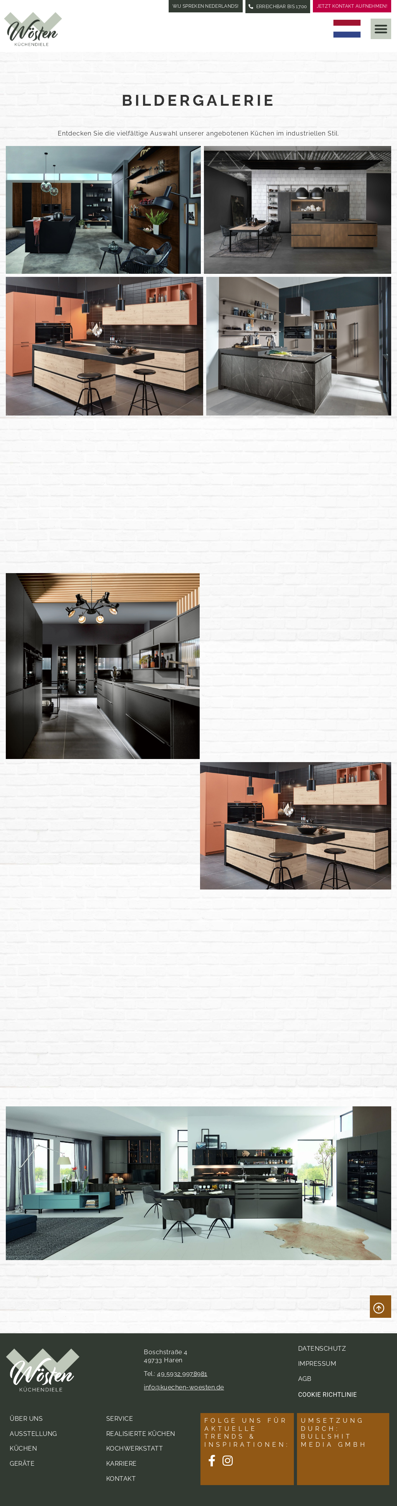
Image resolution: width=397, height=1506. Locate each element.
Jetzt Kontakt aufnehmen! (352, 6)
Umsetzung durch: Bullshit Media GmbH (334, 1432)
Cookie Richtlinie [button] (327, 1394)
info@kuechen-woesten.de (184, 1387)
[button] (381, 29)
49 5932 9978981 (182, 1373)
